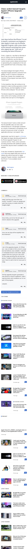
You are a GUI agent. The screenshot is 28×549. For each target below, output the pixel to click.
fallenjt (6, 228)
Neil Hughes (8, 17)
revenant (7, 195)
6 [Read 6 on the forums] (25, 447)
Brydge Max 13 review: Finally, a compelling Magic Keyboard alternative (19, 390)
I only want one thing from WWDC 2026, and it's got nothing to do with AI (19, 442)
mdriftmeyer (8, 213)
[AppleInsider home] (14, 2)
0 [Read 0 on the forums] (25, 381)
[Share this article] (25, 17)
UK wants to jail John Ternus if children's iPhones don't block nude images (19, 468)
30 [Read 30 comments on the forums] (21, 17)
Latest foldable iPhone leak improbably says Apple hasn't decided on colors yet (20, 377)
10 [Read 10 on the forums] (25, 472)
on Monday (22, 136)
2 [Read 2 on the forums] (25, 459)
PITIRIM (7, 242)
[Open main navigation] (26, 2)
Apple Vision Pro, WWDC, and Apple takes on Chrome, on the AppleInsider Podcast (13, 430)
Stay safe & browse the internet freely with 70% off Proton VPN (19, 406)
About (22, 195)
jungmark (7, 270)
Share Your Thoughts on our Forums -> (10, 292)
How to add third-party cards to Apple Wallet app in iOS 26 (19, 480)
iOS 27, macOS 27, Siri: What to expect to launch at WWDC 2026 (19, 455)
